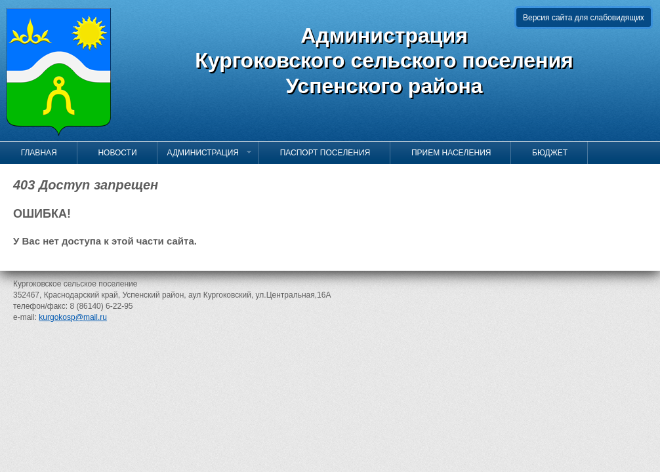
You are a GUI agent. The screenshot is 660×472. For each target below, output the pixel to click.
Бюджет (544, 152)
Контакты (35, 175)
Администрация (210, 152)
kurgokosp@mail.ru (73, 317)
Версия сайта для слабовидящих (583, 17)
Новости (112, 152)
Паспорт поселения (319, 152)
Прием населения (445, 152)
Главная (33, 152)
